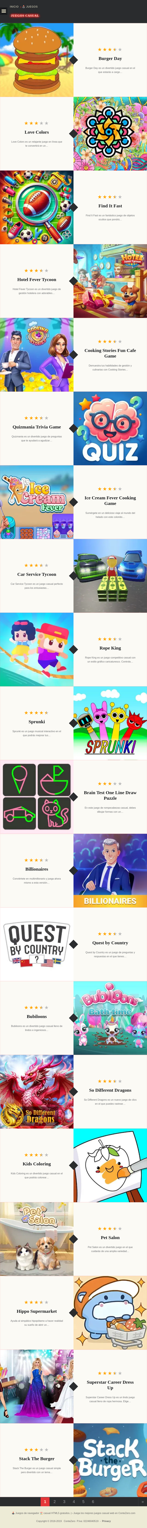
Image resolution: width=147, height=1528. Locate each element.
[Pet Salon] (37, 1239)
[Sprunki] (110, 723)
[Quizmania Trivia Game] (110, 428)
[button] (3, 11)
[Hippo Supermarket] (110, 1313)
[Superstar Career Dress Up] (37, 1386)
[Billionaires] (110, 870)
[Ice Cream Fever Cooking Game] (37, 502)
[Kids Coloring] (110, 1165)
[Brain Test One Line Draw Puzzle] (37, 797)
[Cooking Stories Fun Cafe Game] (37, 355)
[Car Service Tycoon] (110, 576)
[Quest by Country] (37, 944)
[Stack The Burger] (110, 1460)
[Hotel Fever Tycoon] (110, 281)
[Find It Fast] (37, 207)
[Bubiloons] (110, 1018)
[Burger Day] (37, 60)
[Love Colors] (110, 134)
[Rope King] (37, 649)
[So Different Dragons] (37, 1092)
